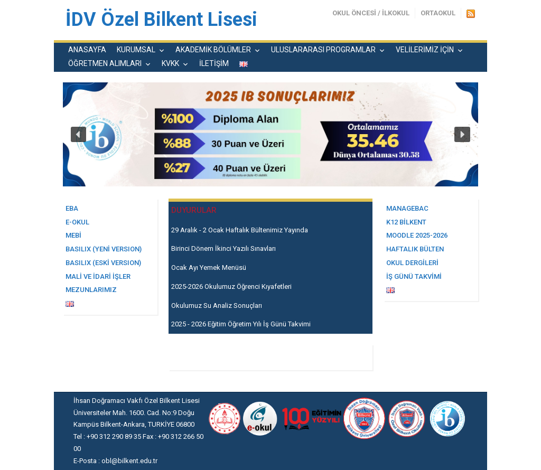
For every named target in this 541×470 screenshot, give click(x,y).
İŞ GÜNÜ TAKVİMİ (414, 276)
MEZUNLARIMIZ (91, 290)
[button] (79, 135)
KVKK (170, 63)
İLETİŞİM (214, 63)
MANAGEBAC (407, 208)
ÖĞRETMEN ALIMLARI (105, 63)
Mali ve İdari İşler (98, 276)
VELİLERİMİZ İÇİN (425, 49)
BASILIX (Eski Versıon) (103, 263)
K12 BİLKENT (406, 222)
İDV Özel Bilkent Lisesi (161, 19)
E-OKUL (77, 222)
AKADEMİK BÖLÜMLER (213, 49)
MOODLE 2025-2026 (416, 235)
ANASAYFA (87, 49)
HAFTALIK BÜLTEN (415, 249)
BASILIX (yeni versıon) (104, 249)
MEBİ (73, 235)
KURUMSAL (136, 49)
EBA (72, 208)
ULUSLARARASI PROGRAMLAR (323, 49)
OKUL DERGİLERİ (412, 263)
